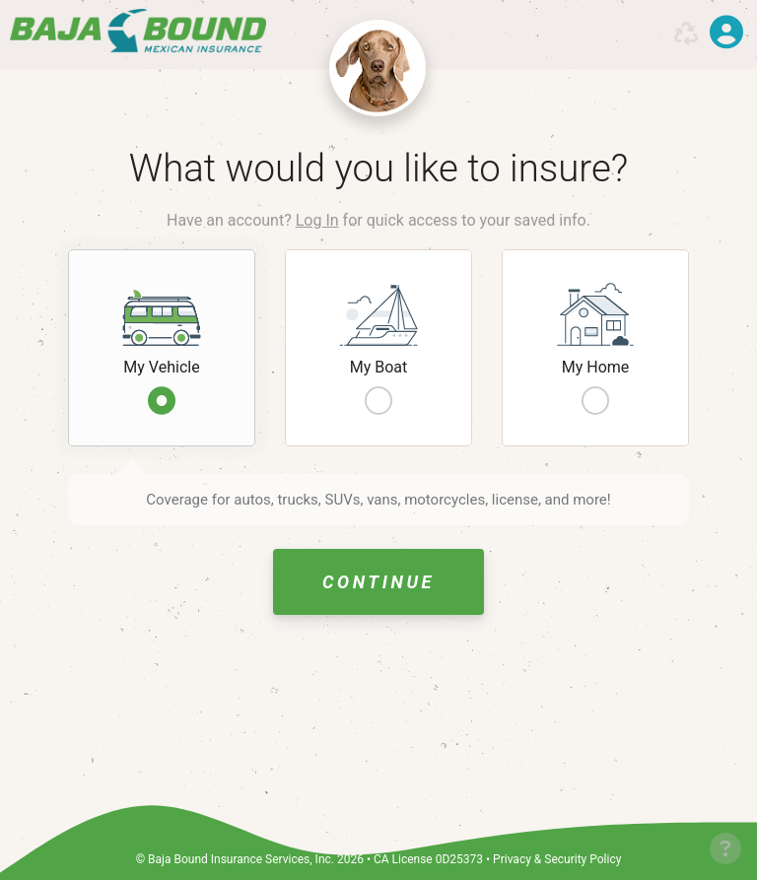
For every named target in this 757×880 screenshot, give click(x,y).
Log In (317, 220)
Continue (378, 582)
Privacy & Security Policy (557, 859)
